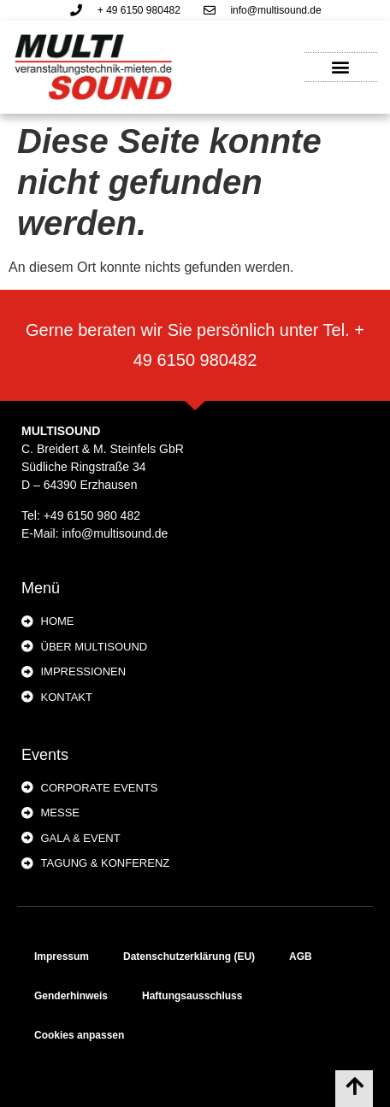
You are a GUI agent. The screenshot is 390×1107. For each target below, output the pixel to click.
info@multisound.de (115, 533)
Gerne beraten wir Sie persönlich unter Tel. (190, 330)
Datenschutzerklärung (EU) (189, 957)
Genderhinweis (71, 996)
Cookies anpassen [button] (79, 1035)
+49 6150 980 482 (92, 515)
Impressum (61, 957)
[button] (341, 67)
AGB (300, 957)
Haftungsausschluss (192, 996)
